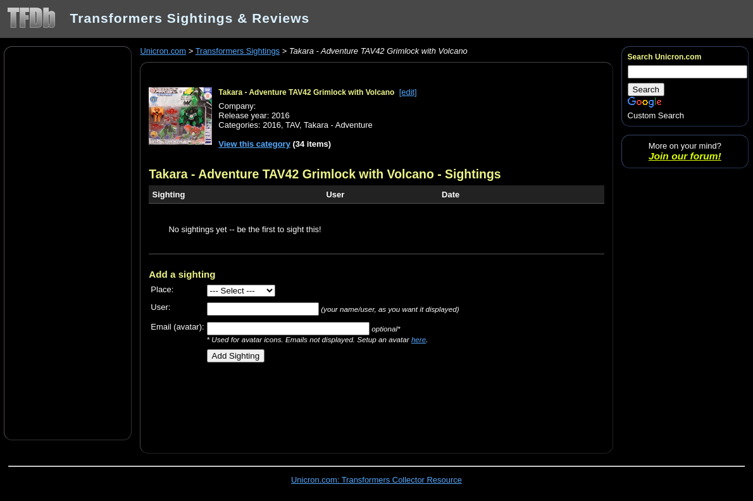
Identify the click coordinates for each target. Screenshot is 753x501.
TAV (292, 125)
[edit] (408, 92)
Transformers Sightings (238, 51)
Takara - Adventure (338, 125)
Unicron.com (163, 51)
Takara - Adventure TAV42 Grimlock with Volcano (306, 92)
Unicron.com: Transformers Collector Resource (376, 480)
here (418, 339)
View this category (254, 144)
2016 (272, 125)
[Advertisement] (67, 242)
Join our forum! (685, 156)
